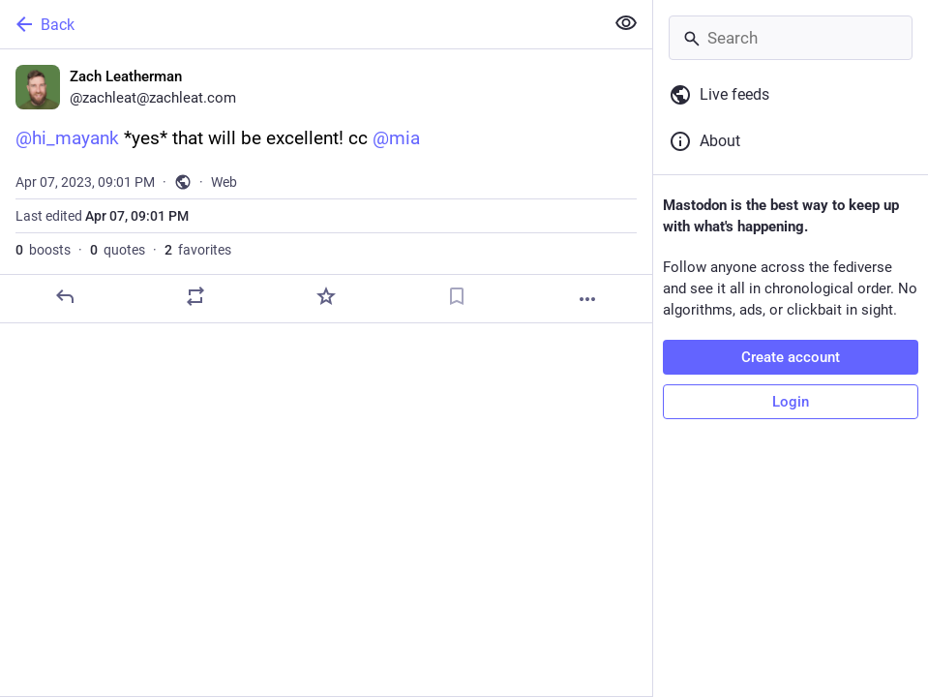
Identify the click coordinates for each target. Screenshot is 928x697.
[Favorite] (326, 296)
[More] (587, 299)
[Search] (791, 37)
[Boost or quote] (195, 296)
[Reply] (64, 296)
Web (224, 182)
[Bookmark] (456, 296)
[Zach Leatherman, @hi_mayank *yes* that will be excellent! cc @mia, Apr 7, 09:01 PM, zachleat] (326, 186)
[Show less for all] (626, 23)
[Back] (300, 24)
